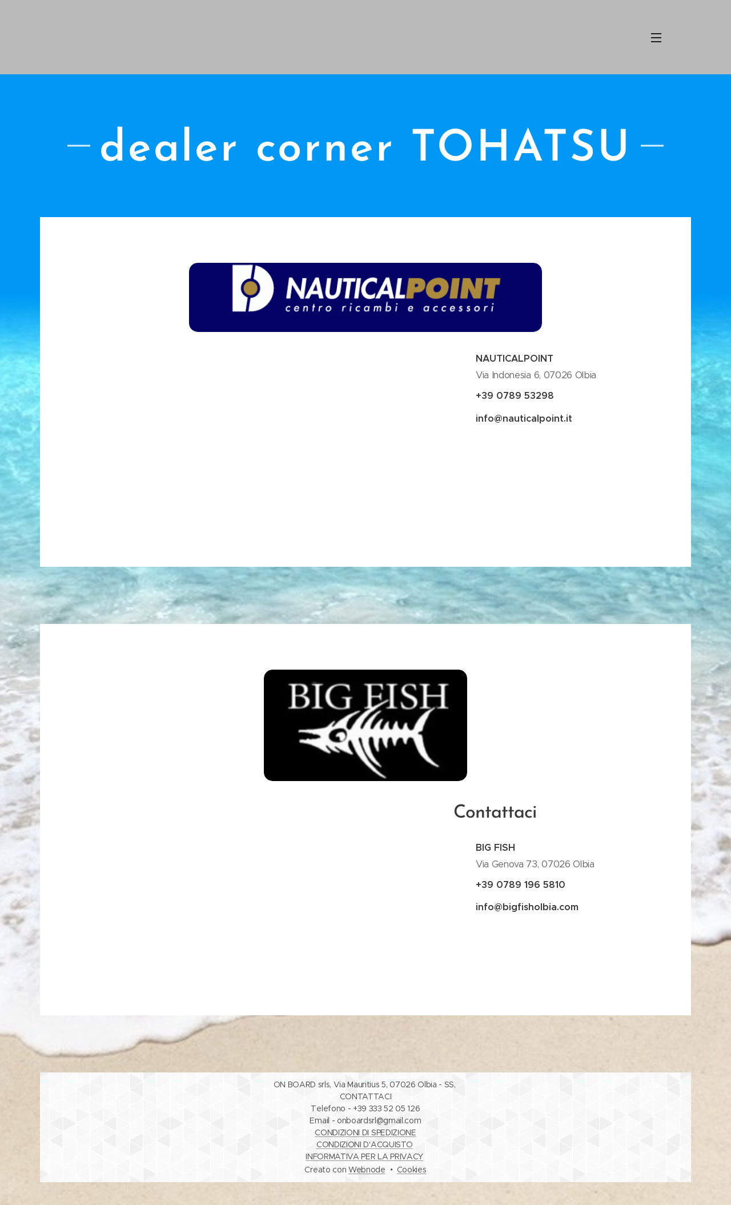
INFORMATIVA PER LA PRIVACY (364, 1156)
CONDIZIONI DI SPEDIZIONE (365, 1132)
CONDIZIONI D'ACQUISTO (364, 1144)
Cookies (412, 1169)
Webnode (366, 1169)
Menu (656, 37)
